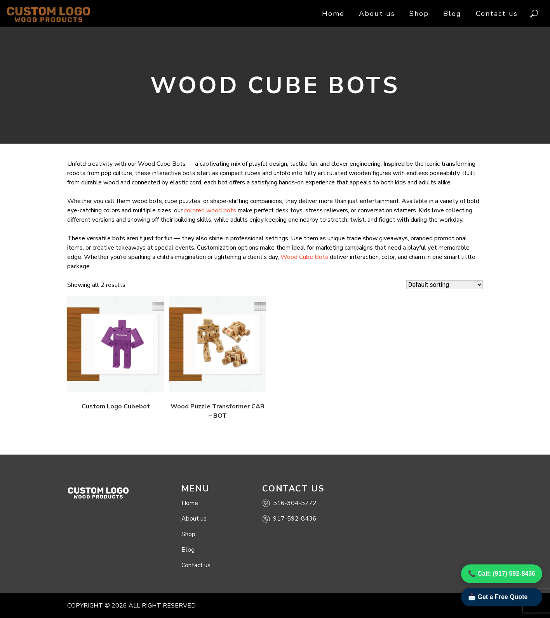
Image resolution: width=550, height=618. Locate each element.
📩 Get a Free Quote (497, 597)
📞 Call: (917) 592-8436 (501, 573)
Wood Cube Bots (304, 257)
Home (333, 13)
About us (377, 13)
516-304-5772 (289, 503)
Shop (419, 13)
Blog (452, 13)
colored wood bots (210, 210)
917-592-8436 (289, 518)
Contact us (497, 13)
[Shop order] (444, 284)
